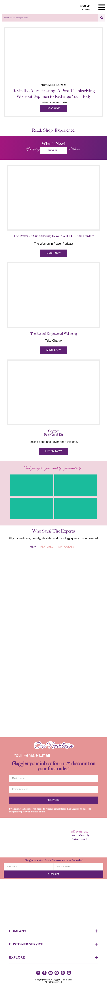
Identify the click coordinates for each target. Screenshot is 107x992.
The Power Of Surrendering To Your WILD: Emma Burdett (53, 236)
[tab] (32, 547)
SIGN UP (85, 6)
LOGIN (86, 10)
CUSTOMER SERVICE (26, 944)
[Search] (101, 18)
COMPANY (17, 931)
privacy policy (20, 811)
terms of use (38, 811)
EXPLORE (17, 957)
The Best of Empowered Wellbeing (53, 334)
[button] (53, 932)
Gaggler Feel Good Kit (53, 433)
